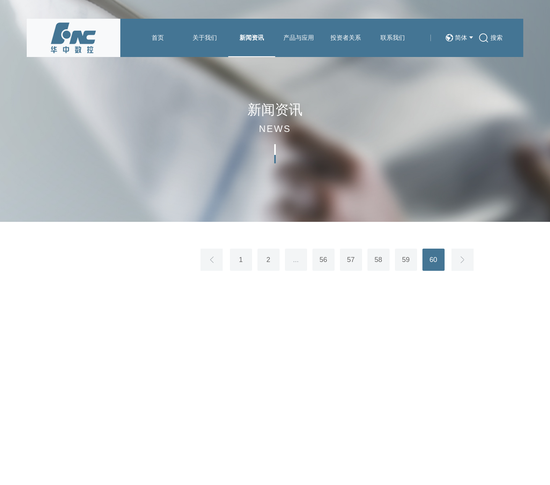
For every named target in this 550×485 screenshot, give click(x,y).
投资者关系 (345, 37)
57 (350, 260)
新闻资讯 (251, 37)
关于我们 (204, 37)
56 (323, 260)
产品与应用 (298, 37)
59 (405, 260)
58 (378, 260)
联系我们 (392, 37)
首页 (158, 37)
